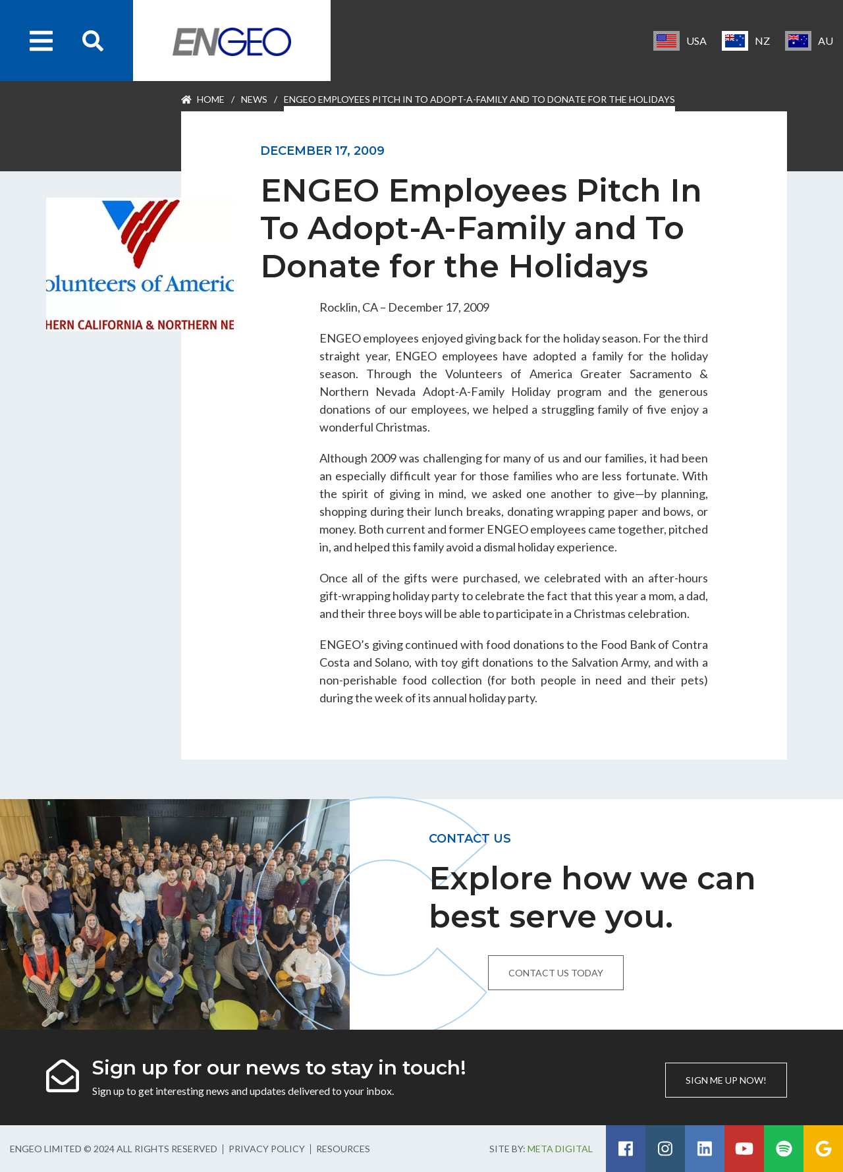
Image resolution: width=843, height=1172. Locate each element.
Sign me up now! (726, 1080)
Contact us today (555, 972)
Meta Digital (560, 1148)
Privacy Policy (267, 1148)
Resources (343, 1148)
